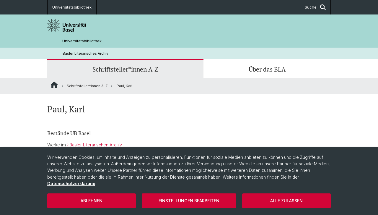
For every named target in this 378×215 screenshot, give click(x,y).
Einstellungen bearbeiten (189, 200)
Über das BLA (267, 69)
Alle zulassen (286, 200)
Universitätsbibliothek (72, 7)
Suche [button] (315, 7)
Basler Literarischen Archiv (95, 144)
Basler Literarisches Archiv (85, 53)
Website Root (54, 85)
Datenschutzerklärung (71, 183)
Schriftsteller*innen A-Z (125, 69)
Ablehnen (91, 200)
